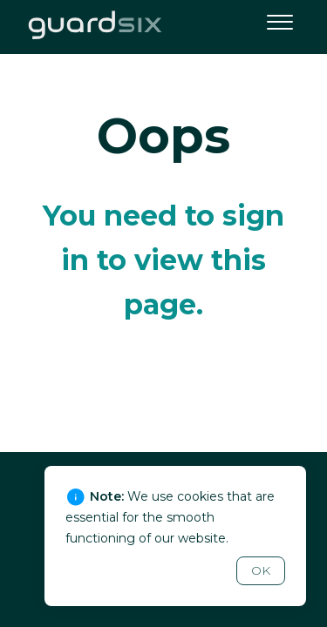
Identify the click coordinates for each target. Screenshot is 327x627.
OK (260, 570)
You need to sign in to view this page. (163, 260)
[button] (279, 19)
